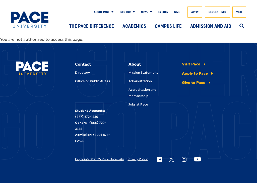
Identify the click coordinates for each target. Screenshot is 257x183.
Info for (125, 12)
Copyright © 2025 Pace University (99, 159)
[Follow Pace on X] (171, 159)
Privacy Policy (137, 159)
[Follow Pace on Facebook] (159, 159)
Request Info (217, 12)
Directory (82, 72)
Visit (239, 12)
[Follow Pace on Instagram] (184, 159)
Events (163, 12)
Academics (134, 26)
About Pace (101, 12)
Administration (140, 81)
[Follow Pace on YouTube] (197, 159)
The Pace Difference (91, 26)
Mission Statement (143, 72)
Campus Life (168, 26)
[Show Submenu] (111, 12)
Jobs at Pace (138, 104)
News (144, 12)
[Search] (241, 26)
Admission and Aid (210, 26)
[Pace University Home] (29, 20)
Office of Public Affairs (92, 81)
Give (177, 12)
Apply (195, 12)
